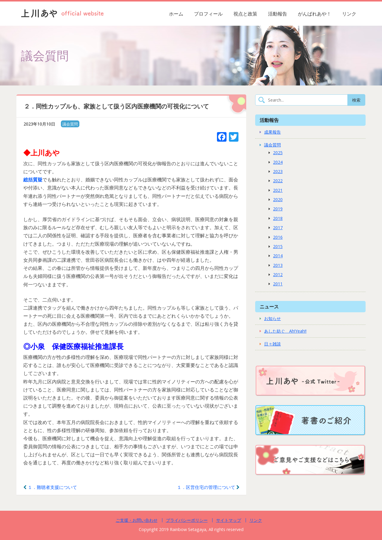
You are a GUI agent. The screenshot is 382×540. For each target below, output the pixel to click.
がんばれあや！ (314, 13)
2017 (278, 227)
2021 (278, 190)
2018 (278, 218)
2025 (278, 152)
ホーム (176, 13)
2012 (278, 274)
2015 (278, 246)
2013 (278, 265)
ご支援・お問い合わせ (137, 520)
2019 (278, 209)
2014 (278, 255)
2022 (278, 180)
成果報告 (272, 132)
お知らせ (272, 318)
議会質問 (70, 124)
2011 (278, 284)
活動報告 (277, 13)
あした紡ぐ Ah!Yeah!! (285, 331)
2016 (278, 237)
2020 (278, 199)
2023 (278, 171)
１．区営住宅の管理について (208, 487)
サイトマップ (228, 520)
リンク (349, 13)
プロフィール (208, 13)
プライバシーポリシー (187, 520)
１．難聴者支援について (50, 487)
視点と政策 (245, 13)
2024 (278, 162)
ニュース (269, 306)
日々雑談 (272, 344)
